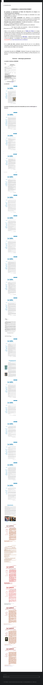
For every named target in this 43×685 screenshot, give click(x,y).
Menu (3, 1)
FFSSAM (18, 51)
